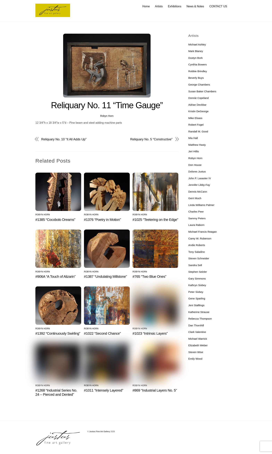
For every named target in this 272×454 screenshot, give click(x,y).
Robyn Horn (106, 115)
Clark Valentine (197, 331)
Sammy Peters (197, 218)
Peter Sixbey (195, 291)
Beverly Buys (196, 77)
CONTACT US (218, 6)
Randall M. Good (198, 131)
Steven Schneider (198, 258)
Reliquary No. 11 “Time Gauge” (107, 105)
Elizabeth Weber (198, 345)
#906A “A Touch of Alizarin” (55, 276)
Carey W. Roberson (199, 238)
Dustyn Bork (195, 57)
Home (146, 6)
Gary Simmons (197, 278)
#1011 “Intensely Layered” (103, 390)
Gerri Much (194, 198)
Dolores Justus (197, 171)
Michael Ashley (197, 44)
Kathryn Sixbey (197, 285)
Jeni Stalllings (196, 305)
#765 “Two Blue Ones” (149, 276)
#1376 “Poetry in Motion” (102, 220)
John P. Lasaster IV (199, 178)
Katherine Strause (199, 312)
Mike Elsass (195, 118)
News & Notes (195, 6)
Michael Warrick (197, 338)
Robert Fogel (196, 124)
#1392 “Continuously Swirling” (57, 333)
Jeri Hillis (193, 151)
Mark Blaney (195, 51)
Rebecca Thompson (200, 318)
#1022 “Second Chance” (102, 333)
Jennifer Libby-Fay (199, 184)
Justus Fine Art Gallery (99, 431)
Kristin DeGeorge (198, 111)
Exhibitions (174, 6)
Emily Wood (195, 358)
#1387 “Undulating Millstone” (105, 276)
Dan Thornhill (196, 325)
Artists (159, 6)
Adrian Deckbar (197, 104)
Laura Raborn (196, 224)
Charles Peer (196, 211)
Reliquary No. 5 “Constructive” (151, 139)
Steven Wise (195, 352)
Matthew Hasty (197, 144)
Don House (195, 164)
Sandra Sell (195, 265)
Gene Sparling (196, 298)
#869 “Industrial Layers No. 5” (155, 390)
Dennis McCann (197, 191)
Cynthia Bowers (197, 64)
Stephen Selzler (197, 271)
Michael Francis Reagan (202, 231)
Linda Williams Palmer (201, 204)
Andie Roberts (196, 245)
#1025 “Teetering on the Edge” (155, 220)
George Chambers (199, 84)
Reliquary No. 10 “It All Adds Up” (64, 139)
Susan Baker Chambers (202, 91)
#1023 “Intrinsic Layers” (150, 333)
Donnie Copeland (198, 97)
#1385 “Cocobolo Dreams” (55, 220)
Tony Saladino (196, 251)
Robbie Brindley (197, 71)
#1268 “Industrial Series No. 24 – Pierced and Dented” (56, 392)
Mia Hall (193, 138)
